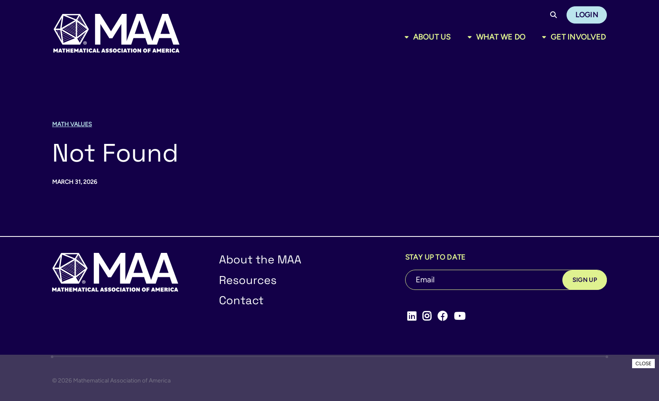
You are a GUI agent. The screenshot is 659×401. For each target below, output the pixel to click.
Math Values (72, 124)
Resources (248, 280)
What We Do (501, 37)
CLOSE (643, 363)
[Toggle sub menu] (408, 37)
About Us (432, 37)
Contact (241, 300)
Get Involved (578, 37)
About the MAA (260, 259)
